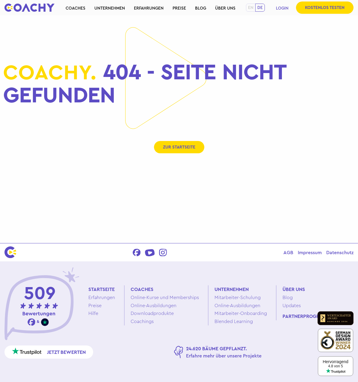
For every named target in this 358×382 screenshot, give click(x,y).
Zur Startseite (179, 147)
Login (282, 8)
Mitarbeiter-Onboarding (241, 313)
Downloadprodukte (152, 313)
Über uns (225, 8)
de (260, 7)
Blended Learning (234, 321)
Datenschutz (340, 252)
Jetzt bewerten (49, 351)
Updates (292, 305)
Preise (179, 8)
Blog (200, 8)
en (250, 7)
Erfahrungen (149, 8)
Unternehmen (109, 8)
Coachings (142, 321)
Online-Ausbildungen (153, 305)
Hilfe (93, 313)
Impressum (310, 252)
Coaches (75, 8)
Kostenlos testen (325, 7)
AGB (288, 252)
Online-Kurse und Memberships (165, 297)
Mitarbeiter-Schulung (238, 297)
